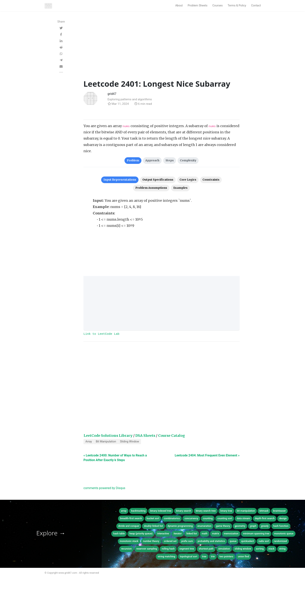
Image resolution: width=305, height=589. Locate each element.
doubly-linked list (153, 525)
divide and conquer (128, 525)
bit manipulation (246, 510)
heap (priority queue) (140, 533)
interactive (163, 533)
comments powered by (104, 488)
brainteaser (279, 510)
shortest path (206, 548)
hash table (119, 533)
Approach (152, 160)
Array (88, 441)
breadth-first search (131, 518)
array (124, 510)
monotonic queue (284, 533)
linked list (191, 533)
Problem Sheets (197, 5)
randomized (280, 541)
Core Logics (188, 179)
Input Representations (119, 179)
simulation (224, 548)
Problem (133, 160)
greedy (265, 525)
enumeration (204, 525)
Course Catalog (171, 435)
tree (204, 556)
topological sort (188, 556)
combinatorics (172, 518)
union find (243, 556)
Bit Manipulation (106, 441)
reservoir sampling (146, 548)
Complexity (188, 160)
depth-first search (265, 518)
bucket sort (153, 518)
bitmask (263, 510)
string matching (166, 556)
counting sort (224, 518)
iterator (177, 533)
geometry (240, 525)
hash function (280, 525)
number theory (151, 541)
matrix (215, 533)
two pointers (226, 556)
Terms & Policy (237, 5)
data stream (243, 518)
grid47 (112, 94)
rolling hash (168, 548)
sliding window (243, 548)
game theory (223, 525)
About (179, 5)
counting (208, 518)
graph (253, 525)
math (204, 533)
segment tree (186, 548)
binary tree (226, 510)
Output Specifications (157, 179)
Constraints (210, 179)
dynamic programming (180, 525)
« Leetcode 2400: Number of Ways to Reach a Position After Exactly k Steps (115, 458)
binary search (183, 510)
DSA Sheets (145, 435)
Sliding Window (129, 441)
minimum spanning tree (256, 533)
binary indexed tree (160, 510)
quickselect (247, 541)
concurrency (191, 518)
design (283, 518)
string (282, 548)
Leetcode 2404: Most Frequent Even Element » (207, 455)
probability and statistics (211, 541)
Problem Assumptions (151, 188)
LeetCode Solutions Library (108, 435)
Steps (170, 160)
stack (271, 548)
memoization (231, 533)
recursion (126, 548)
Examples (180, 188)
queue (233, 541)
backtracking (138, 510)
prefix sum (187, 541)
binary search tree (206, 510)
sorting (260, 548)
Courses (217, 5)
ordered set (170, 541)
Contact (256, 5)
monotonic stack (129, 541)
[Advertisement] (161, 50)
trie (213, 556)
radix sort (264, 541)
